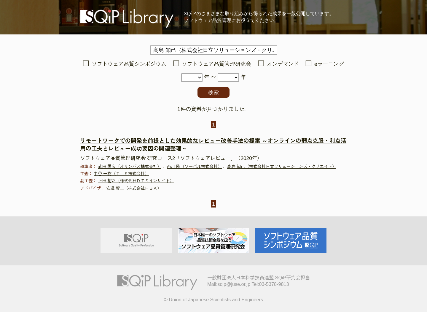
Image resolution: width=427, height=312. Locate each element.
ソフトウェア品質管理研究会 (216, 64)
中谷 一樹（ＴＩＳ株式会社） (121, 173)
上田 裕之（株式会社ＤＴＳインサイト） (136, 180)
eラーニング (329, 64)
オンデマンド (283, 64)
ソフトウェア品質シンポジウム (129, 64)
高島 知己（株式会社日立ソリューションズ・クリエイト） (281, 166)
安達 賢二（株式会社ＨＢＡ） (133, 188)
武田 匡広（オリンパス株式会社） (129, 166)
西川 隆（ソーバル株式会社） (194, 166)
